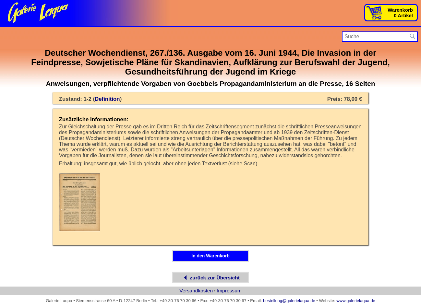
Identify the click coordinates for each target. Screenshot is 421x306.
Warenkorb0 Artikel (400, 12)
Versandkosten (196, 290)
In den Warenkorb (210, 255)
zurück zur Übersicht (210, 277)
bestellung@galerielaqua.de (289, 300)
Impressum (229, 290)
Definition (107, 99)
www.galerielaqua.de (355, 300)
